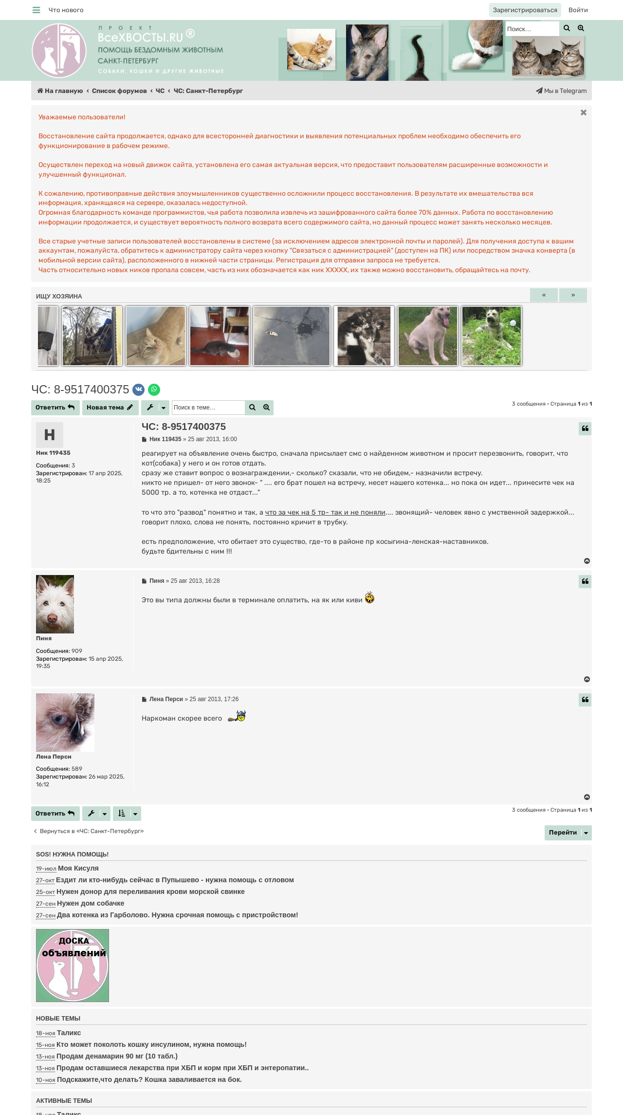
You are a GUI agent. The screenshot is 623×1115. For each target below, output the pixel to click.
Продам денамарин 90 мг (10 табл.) (117, 1056)
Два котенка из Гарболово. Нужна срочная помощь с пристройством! (177, 915)
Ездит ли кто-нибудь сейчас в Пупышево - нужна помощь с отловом (175, 880)
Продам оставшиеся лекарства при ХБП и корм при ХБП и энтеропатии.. (182, 1068)
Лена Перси (54, 756)
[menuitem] (66, 10)
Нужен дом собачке (91, 903)
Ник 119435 (53, 452)
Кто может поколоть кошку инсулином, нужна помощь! (151, 1044)
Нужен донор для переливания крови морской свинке (150, 891)
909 (77, 651)
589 (77, 768)
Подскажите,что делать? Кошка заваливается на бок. (149, 1079)
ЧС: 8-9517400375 (80, 389)
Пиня (44, 638)
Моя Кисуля (78, 868)
